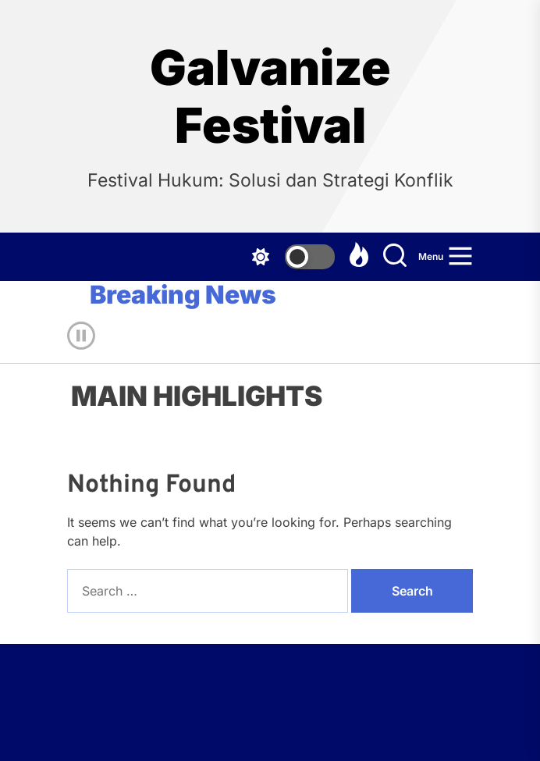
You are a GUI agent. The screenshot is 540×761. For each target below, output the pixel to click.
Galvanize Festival (270, 97)
